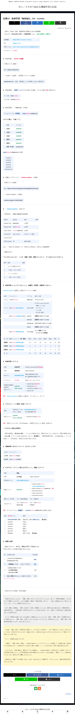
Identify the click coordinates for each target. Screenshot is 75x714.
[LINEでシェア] (49, 23)
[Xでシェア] (14, 23)
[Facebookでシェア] (26, 23)
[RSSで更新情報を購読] (39, 688)
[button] (60, 23)
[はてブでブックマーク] (37, 23)
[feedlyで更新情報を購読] (35, 688)
